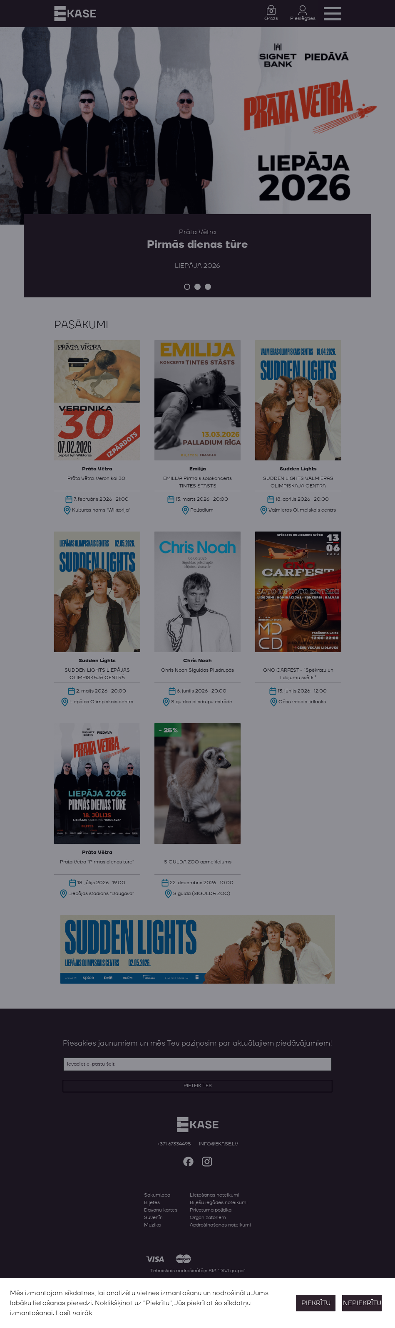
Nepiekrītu (362, 1303)
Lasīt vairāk (74, 1313)
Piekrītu (315, 1303)
